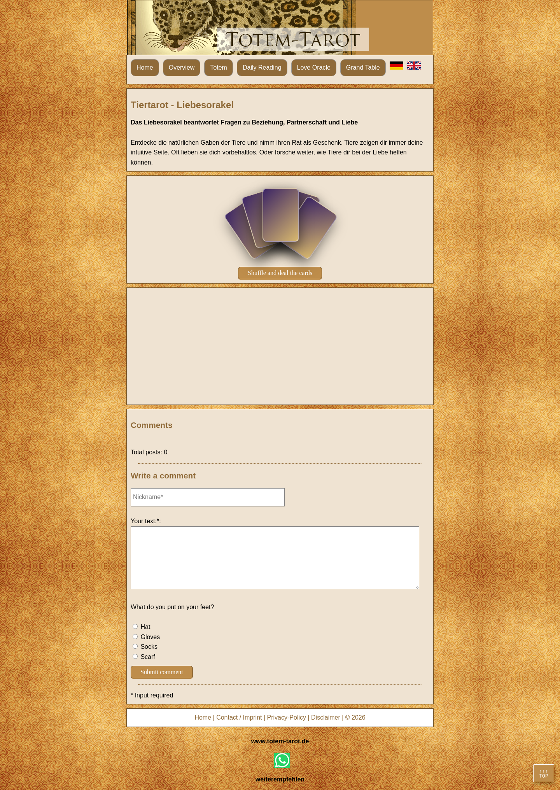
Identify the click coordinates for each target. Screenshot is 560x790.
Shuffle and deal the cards (280, 273)
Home (144, 67)
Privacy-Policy (286, 717)
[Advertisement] (280, 346)
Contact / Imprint (239, 717)
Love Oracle (314, 67)
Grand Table (363, 67)
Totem (218, 67)
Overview (182, 67)
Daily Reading (262, 67)
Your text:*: (146, 521)
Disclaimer (325, 717)
